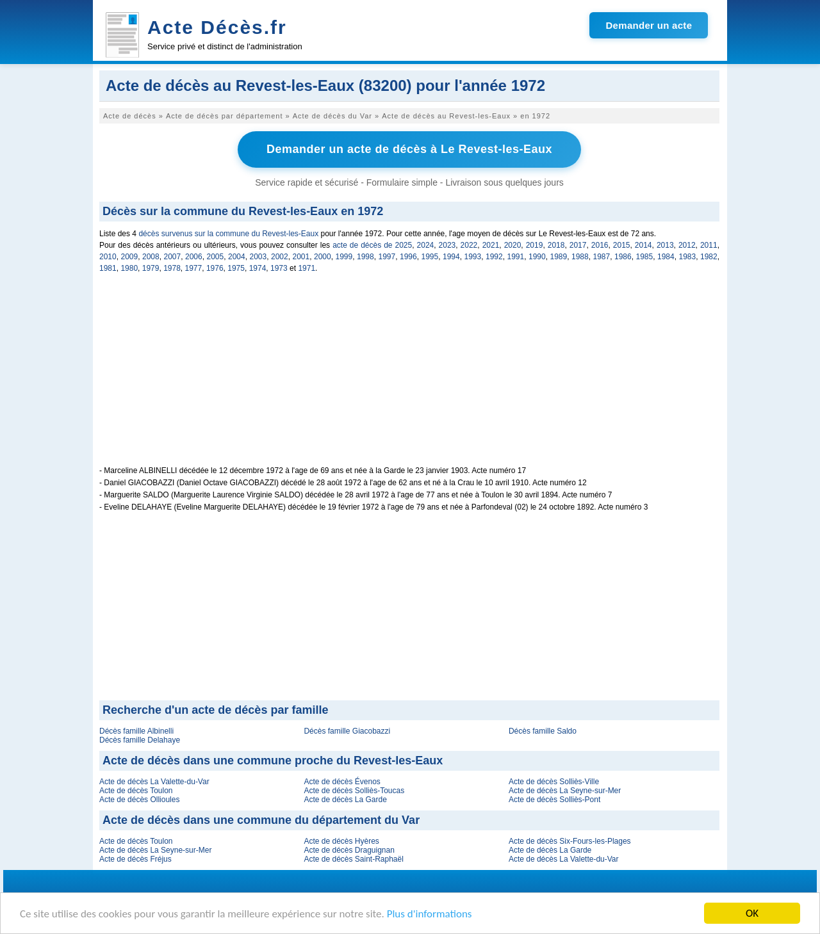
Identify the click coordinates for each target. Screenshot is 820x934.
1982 (709, 256)
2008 (151, 256)
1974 (257, 268)
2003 (258, 256)
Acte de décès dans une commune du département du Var (261, 820)
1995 (430, 256)
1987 (602, 256)
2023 (447, 245)
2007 (172, 256)
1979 (151, 268)
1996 (408, 256)
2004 (236, 256)
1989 (559, 256)
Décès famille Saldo (543, 731)
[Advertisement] (409, 376)
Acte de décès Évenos (342, 781)
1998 (365, 256)
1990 (537, 256)
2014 (643, 245)
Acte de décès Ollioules (139, 799)
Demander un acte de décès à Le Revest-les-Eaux (409, 149)
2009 (129, 256)
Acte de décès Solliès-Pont (554, 799)
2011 (709, 245)
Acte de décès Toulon (136, 790)
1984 (666, 256)
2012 (687, 245)
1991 (516, 256)
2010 (108, 256)
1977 (193, 268)
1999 (344, 256)
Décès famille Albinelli (136, 731)
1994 (451, 256)
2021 (491, 245)
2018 (556, 245)
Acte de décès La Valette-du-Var (154, 781)
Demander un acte (648, 25)
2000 (322, 256)
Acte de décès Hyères (341, 841)
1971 (306, 268)
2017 (578, 245)
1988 (580, 256)
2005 (215, 256)
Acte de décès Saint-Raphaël (353, 859)
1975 (236, 268)
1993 (473, 256)
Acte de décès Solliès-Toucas (354, 790)
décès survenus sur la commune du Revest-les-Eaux (228, 233)
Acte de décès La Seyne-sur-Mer (565, 790)
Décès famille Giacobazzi (347, 731)
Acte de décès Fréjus (135, 859)
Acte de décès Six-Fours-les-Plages (570, 841)
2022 (469, 245)
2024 (425, 245)
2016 (600, 245)
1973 (279, 268)
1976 (215, 268)
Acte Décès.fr (217, 27)
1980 (129, 268)
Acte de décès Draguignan (349, 850)
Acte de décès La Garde (345, 799)
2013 (665, 245)
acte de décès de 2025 (372, 245)
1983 (687, 256)
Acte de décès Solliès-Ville (554, 781)
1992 (494, 256)
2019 (534, 245)
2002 (279, 256)
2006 (193, 256)
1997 (387, 256)
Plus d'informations (429, 914)
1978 (172, 268)
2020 (512, 245)
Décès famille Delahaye (139, 740)
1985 (644, 256)
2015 (621, 245)
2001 (301, 256)
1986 (623, 256)
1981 (108, 268)
